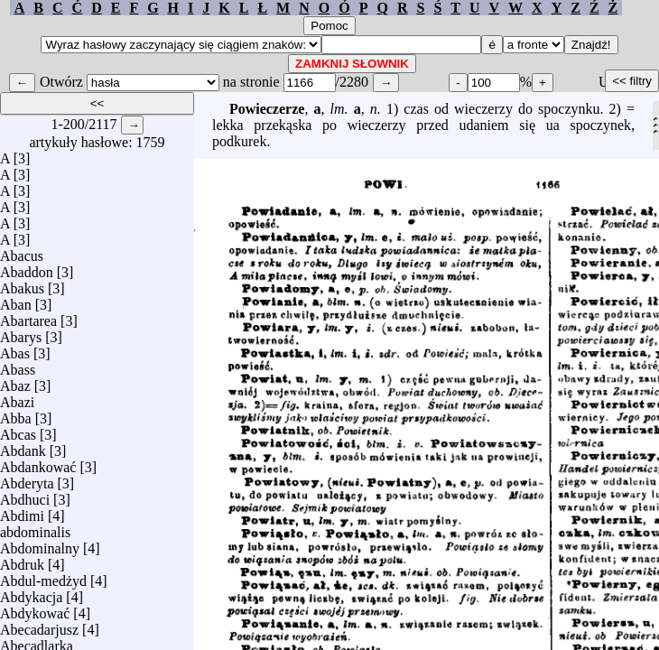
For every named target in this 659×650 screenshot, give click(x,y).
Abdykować (35, 609)
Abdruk (22, 560)
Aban (16, 300)
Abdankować (38, 462)
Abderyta (27, 479)
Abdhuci (25, 495)
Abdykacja (31, 592)
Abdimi (22, 511)
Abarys (21, 332)
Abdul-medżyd (43, 576)
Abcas (18, 430)
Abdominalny (39, 544)
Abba (16, 414)
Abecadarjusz (39, 625)
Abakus (22, 284)
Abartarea (28, 316)
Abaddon (26, 267)
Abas (15, 349)
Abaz (15, 381)
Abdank (23, 446)
